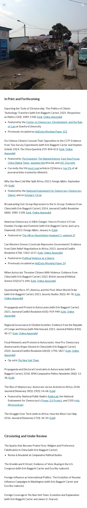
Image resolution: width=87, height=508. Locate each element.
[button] (4, 4)
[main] (43, 99)
